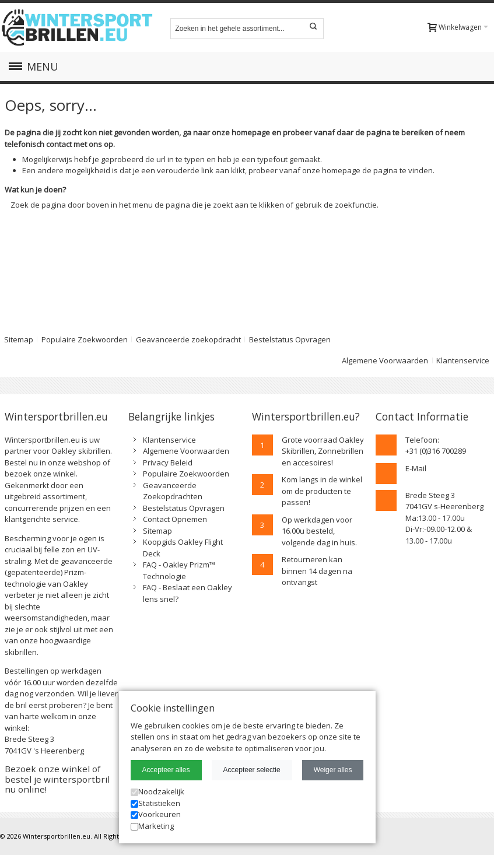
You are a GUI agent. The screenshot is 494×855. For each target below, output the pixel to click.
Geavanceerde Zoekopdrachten (172, 491)
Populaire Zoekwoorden (84, 339)
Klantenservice (462, 360)
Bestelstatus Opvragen (290, 339)
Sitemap (157, 530)
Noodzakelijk (157, 791)
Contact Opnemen (175, 519)
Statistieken (155, 803)
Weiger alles (333, 770)
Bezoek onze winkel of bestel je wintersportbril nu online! (57, 779)
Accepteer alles (166, 770)
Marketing (152, 826)
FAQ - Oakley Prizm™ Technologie (179, 570)
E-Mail (415, 468)
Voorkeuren (156, 814)
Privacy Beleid (167, 462)
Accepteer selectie (252, 770)
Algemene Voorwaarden (385, 360)
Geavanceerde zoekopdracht (188, 339)
